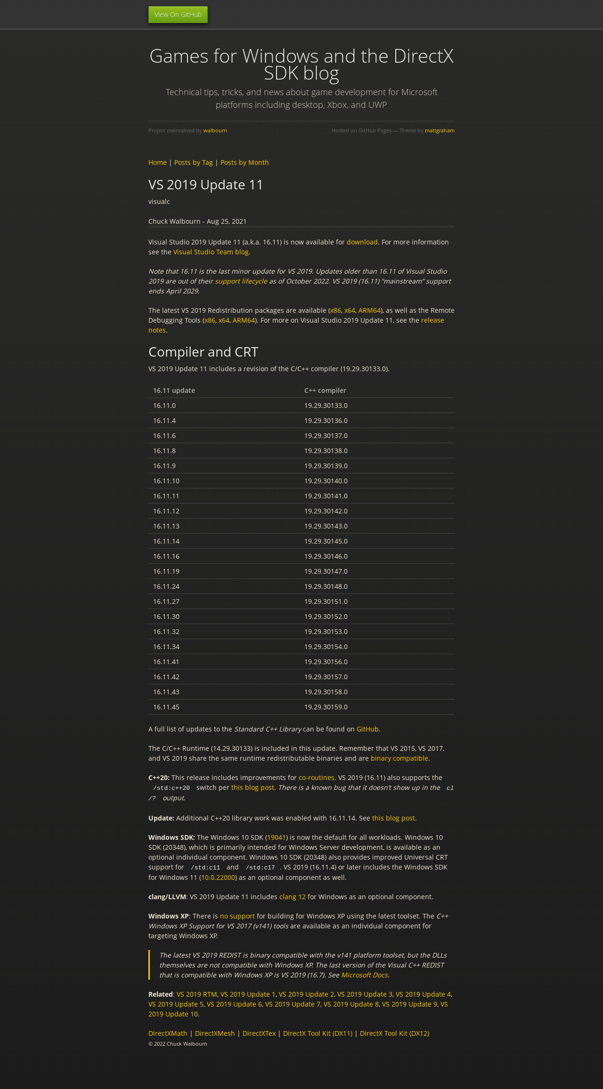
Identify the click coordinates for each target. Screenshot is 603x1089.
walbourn (215, 130)
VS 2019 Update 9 (409, 1002)
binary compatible (399, 758)
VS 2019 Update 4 (423, 992)
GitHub (368, 728)
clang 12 (292, 895)
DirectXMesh (215, 1031)
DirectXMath (167, 1031)
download (362, 241)
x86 (335, 310)
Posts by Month (244, 162)
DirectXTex (259, 1031)
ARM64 (370, 310)
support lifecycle (241, 280)
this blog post (252, 787)
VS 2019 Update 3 (364, 992)
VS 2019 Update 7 (292, 1002)
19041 (276, 836)
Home (157, 162)
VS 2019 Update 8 (351, 1002)
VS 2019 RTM (197, 992)
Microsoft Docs (364, 973)
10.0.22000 (218, 875)
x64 (349, 310)
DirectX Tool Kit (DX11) (317, 1031)
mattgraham (440, 130)
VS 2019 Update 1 (248, 992)
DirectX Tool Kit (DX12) (394, 1031)
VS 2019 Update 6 (234, 1002)
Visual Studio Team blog (211, 251)
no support (237, 914)
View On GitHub (178, 14)
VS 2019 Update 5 (176, 1002)
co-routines (316, 777)
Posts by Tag (193, 162)
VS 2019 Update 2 (306, 992)
